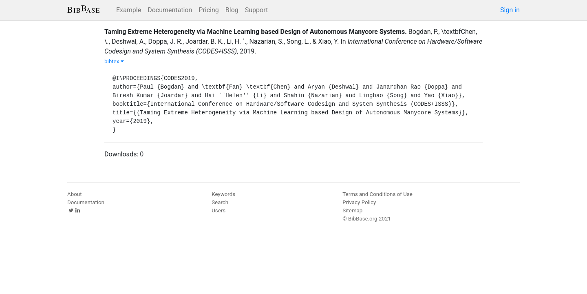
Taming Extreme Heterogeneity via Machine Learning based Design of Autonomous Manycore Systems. (255, 32)
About (74, 194)
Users (218, 210)
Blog (231, 10)
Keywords (223, 194)
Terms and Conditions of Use (377, 194)
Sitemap (352, 210)
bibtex (114, 61)
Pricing (209, 10)
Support (256, 10)
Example (128, 10)
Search (220, 202)
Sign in (510, 10)
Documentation (170, 10)
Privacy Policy (359, 202)
